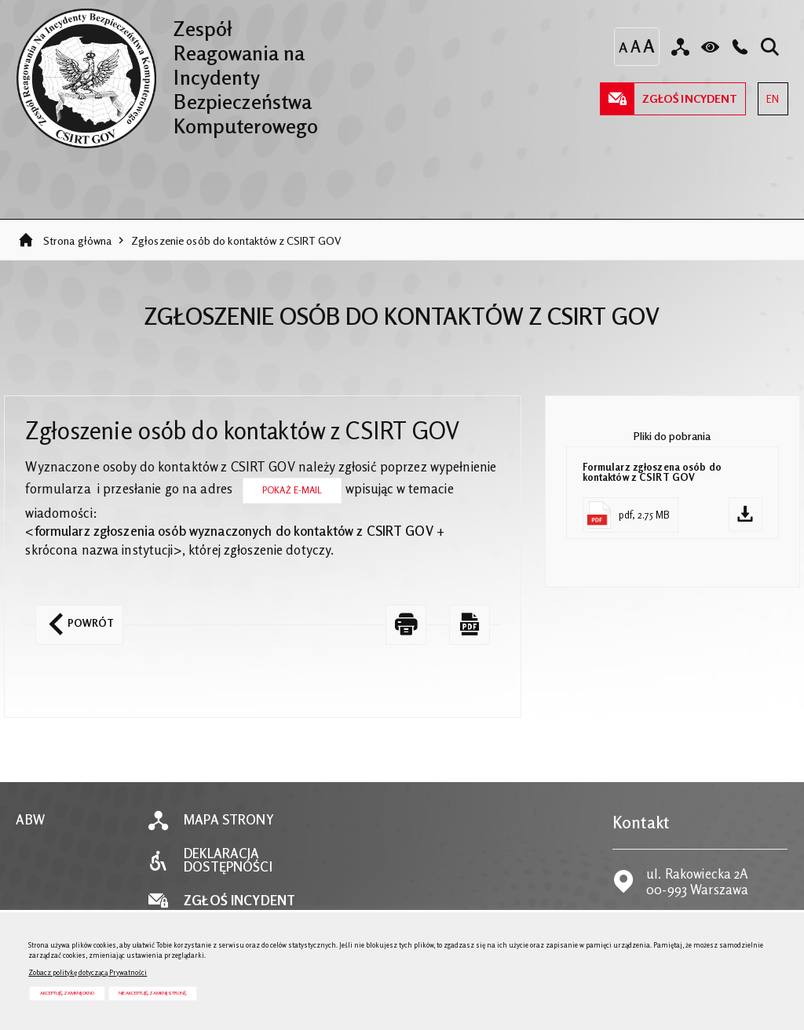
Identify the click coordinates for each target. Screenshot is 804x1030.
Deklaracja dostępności (228, 860)
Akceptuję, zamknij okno (67, 992)
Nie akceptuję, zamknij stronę (152, 992)
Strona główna (77, 240)
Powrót (74, 617)
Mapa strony (228, 820)
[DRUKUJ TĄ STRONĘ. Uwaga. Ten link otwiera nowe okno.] (406, 625)
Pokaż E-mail (292, 490)
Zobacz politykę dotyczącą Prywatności (87, 972)
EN (768, 93)
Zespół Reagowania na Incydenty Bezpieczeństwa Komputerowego (167, 73)
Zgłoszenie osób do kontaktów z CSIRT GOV (236, 240)
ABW (30, 820)
